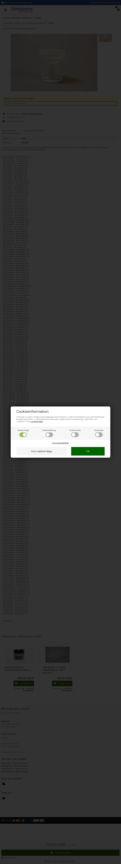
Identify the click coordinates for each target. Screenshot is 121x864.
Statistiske (99, 433)
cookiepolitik (37, 421)
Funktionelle (75, 433)
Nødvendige (23, 433)
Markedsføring (49, 433)
